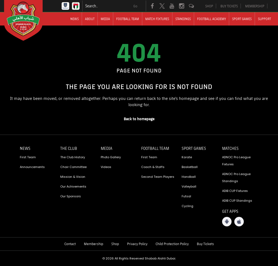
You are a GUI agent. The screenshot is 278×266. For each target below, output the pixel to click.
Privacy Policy (137, 244)
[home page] (139, 119)
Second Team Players (157, 177)
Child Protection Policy (172, 244)
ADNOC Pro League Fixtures (236, 160)
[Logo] (28, 20)
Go (135, 6)
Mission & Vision (72, 177)
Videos (106, 167)
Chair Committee (73, 167)
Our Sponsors (70, 196)
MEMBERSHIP (254, 6)
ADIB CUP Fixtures (235, 191)
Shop (115, 244)
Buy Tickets (205, 244)
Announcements (32, 167)
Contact (70, 244)
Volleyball (189, 186)
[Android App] (227, 221)
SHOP (209, 6)
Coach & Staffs (153, 167)
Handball (189, 177)
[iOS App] (239, 221)
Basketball (190, 167)
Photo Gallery (111, 157)
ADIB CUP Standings (237, 200)
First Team (28, 157)
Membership (93, 244)
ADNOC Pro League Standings (236, 177)
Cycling (187, 206)
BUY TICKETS (229, 6)
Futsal (186, 196)
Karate (187, 157)
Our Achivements (73, 186)
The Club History (72, 157)
